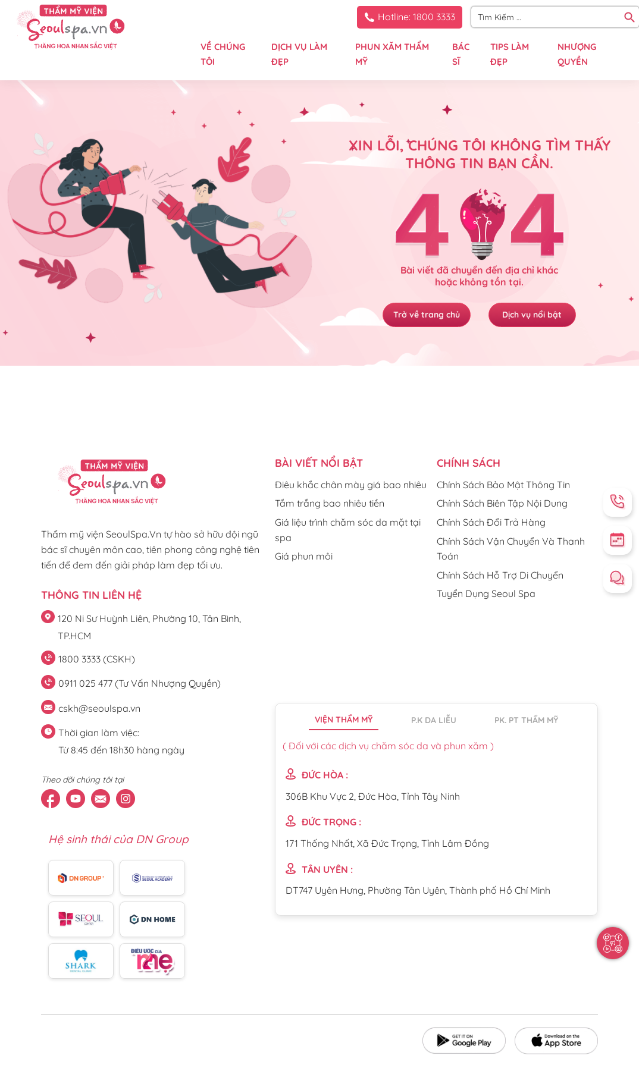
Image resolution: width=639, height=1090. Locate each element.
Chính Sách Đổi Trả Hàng (491, 522)
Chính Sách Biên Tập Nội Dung (502, 503)
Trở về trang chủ (423, 315)
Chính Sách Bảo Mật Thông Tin (503, 485)
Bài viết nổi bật (319, 463)
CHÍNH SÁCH (468, 463)
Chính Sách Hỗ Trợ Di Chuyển (500, 575)
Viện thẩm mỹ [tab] (343, 719)
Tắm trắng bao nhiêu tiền (329, 503)
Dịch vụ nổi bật (536, 315)
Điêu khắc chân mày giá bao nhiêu (351, 485)
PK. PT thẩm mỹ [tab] (526, 720)
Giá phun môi (304, 556)
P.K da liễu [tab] (433, 720)
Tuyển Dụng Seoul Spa (486, 593)
